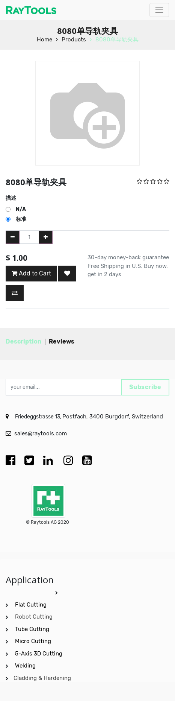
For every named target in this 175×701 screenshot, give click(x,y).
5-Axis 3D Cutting (39, 653)
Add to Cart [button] (31, 273)
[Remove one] (13, 237)
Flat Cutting (31, 604)
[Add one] (46, 237)
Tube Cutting (33, 629)
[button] (67, 273)
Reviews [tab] (61, 341)
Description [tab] (23, 341)
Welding (25, 665)
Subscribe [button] (145, 387)
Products (74, 39)
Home (44, 39)
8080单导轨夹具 (117, 39)
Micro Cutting (34, 641)
